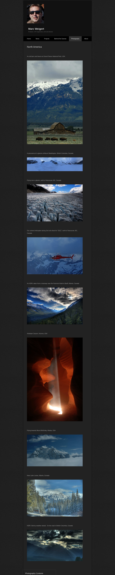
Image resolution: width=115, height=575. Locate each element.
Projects (46, 38)
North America (34, 47)
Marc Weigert (36, 28)
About (86, 38)
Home (29, 38)
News (37, 38)
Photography (75, 38)
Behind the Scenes (60, 38)
